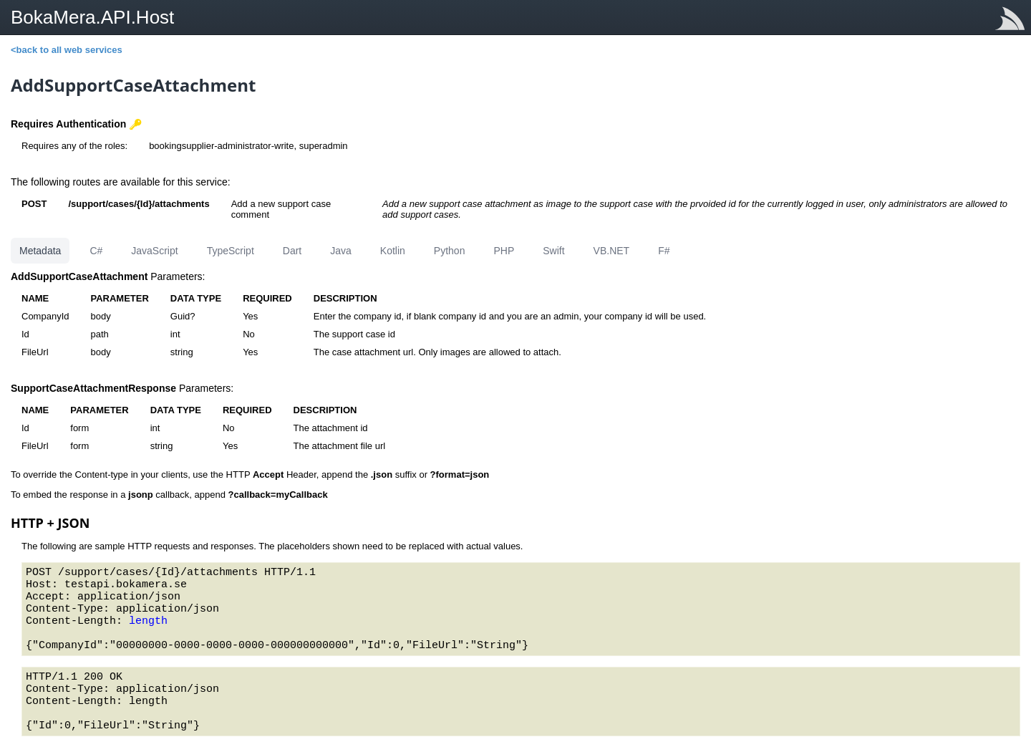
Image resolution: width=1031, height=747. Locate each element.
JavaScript (154, 250)
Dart (292, 250)
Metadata (40, 250)
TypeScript (230, 250)
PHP (503, 250)
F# (663, 250)
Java (341, 250)
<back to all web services (66, 49)
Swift (553, 250)
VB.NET (612, 250)
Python (449, 250)
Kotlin (392, 250)
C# (95, 250)
